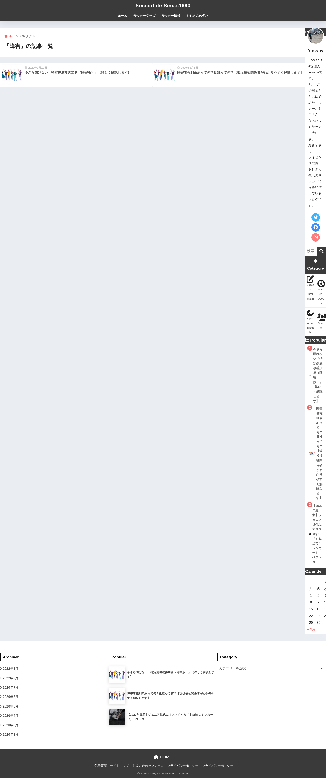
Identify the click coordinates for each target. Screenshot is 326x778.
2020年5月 (11, 706)
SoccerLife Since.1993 (163, 5)
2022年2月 (11, 678)
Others (321, 321)
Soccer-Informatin (310, 287)
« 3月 (311, 629)
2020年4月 (11, 716)
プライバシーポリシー (182, 765)
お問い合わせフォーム (148, 765)
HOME (163, 757)
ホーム (122, 15)
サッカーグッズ (144, 15)
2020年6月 (11, 697)
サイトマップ (119, 765)
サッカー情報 (171, 15)
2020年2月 (11, 734)
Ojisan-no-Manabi (310, 321)
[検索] (321, 251)
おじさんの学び (197, 15)
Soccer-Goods (321, 292)
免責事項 (100, 765)
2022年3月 (11, 669)
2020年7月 (11, 687)
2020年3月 (11, 725)
